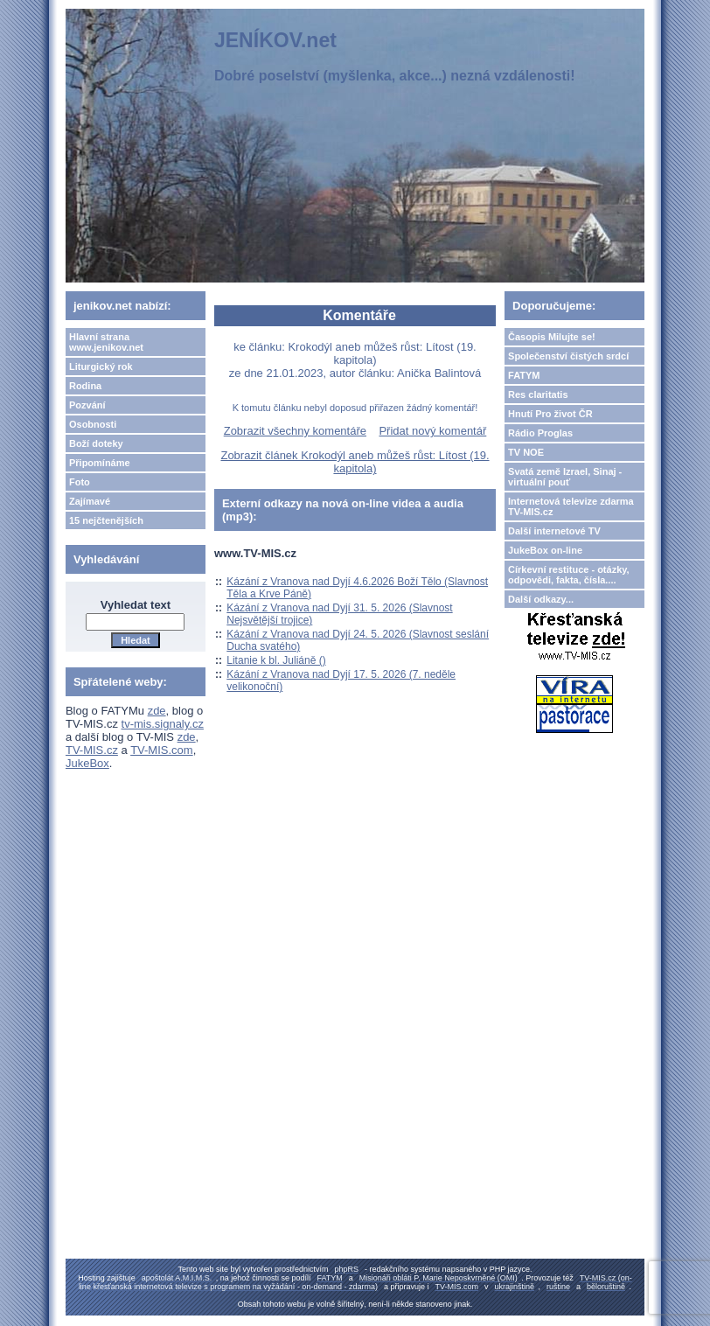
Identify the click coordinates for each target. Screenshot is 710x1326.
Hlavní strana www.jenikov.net (106, 342)
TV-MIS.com (161, 750)
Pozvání (87, 405)
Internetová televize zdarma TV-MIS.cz (571, 506)
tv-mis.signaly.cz (163, 723)
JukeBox (87, 763)
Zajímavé (89, 501)
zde (157, 710)
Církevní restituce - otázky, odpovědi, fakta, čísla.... (569, 574)
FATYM (523, 375)
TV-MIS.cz (92, 750)
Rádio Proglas (540, 433)
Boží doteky (96, 443)
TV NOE (526, 452)
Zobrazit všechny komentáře (295, 430)
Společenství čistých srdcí (568, 356)
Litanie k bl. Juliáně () (275, 660)
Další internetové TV (554, 531)
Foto (79, 482)
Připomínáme (99, 462)
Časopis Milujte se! (551, 337)
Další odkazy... (541, 599)
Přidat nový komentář (432, 430)
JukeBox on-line (545, 550)
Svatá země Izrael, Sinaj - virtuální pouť (565, 476)
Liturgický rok (101, 366)
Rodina (85, 385)
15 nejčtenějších (106, 520)
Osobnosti (92, 424)
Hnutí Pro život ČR (550, 413)
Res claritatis (537, 394)
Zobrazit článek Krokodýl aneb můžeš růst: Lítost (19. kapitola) (354, 462)
